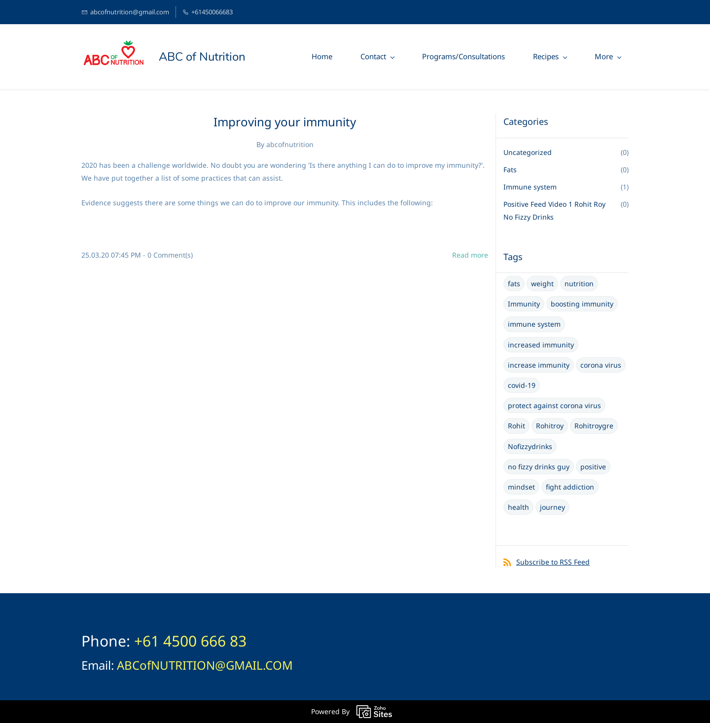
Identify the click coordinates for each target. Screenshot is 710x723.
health (518, 507)
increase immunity (538, 365)
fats (514, 283)
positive (593, 466)
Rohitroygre (593, 425)
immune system (534, 324)
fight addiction (570, 487)
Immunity (524, 303)
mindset (521, 487)
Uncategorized (527, 152)
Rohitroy (550, 425)
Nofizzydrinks (530, 446)
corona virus (600, 365)
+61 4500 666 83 (190, 641)
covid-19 (521, 385)
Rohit (516, 425)
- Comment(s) (168, 255)
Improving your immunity (284, 122)
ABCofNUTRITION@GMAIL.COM (205, 665)
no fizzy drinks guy (538, 466)
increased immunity (541, 344)
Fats (510, 169)
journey (552, 507)
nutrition (579, 283)
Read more (470, 255)
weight (542, 283)
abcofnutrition (290, 144)
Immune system (530, 186)
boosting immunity (582, 303)
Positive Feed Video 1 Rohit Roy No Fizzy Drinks (554, 210)
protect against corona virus (554, 405)
